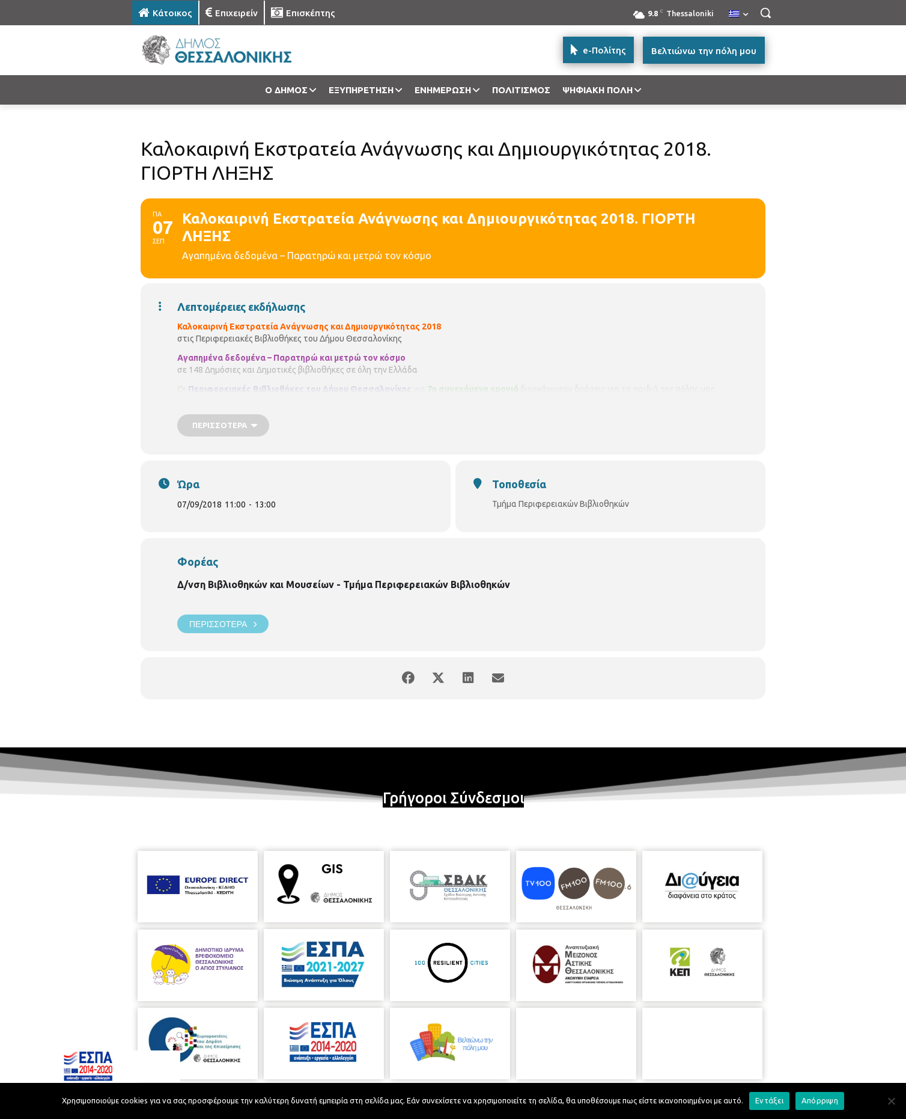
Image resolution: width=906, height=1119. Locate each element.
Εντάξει (769, 1100)
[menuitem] (738, 14)
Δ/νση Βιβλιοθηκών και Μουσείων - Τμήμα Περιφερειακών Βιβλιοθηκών (343, 584)
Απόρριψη (819, 1100)
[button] (765, 12)
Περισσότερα (223, 623)
